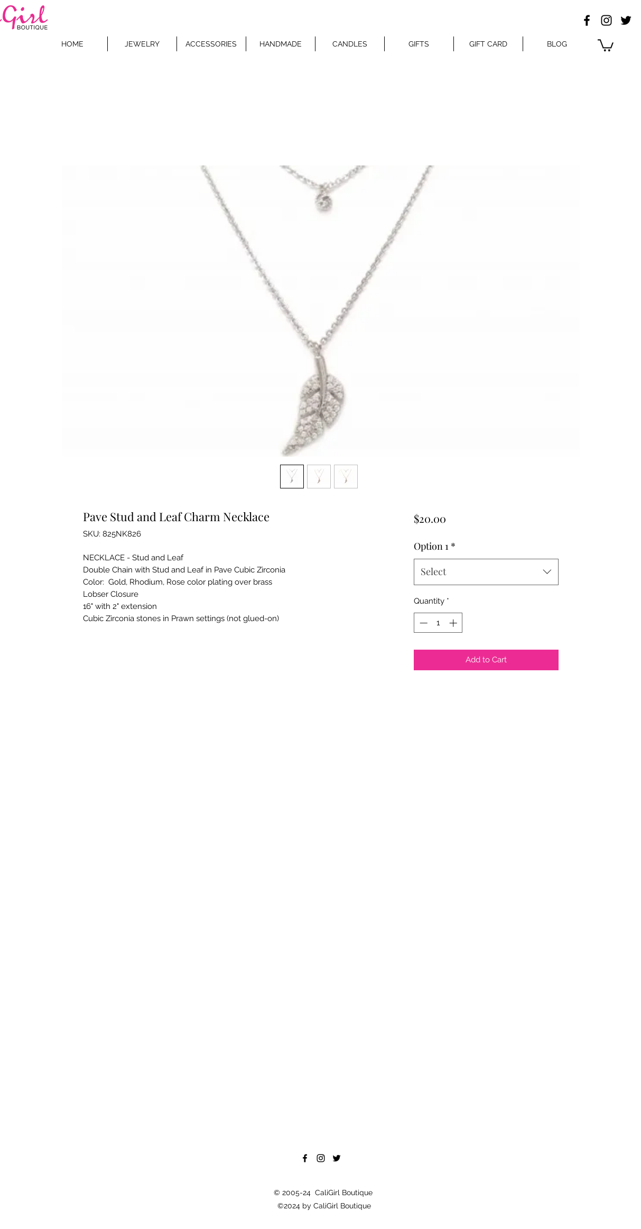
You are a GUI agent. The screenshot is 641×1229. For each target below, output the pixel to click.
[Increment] (454, 623)
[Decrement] (422, 623)
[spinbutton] (438, 623)
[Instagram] (606, 20)
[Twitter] (626, 20)
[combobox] (486, 572)
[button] (606, 44)
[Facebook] (587, 20)
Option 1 (435, 546)
